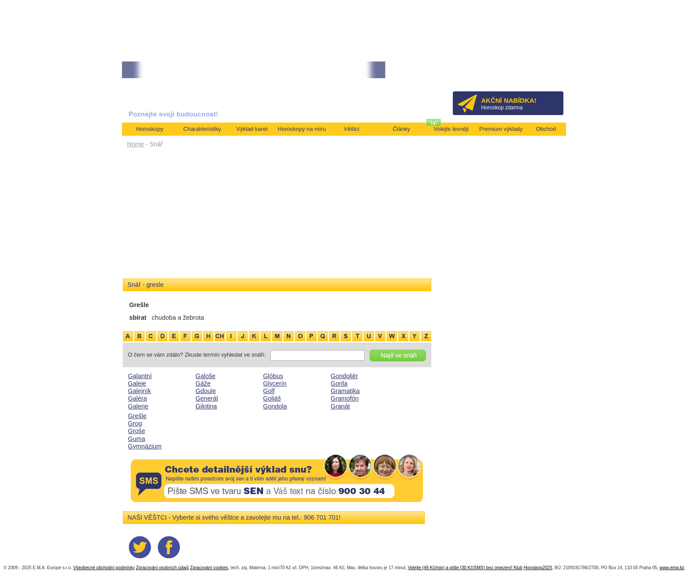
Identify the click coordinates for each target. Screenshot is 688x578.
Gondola (275, 406)
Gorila (339, 383)
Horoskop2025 (537, 567)
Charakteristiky (202, 129)
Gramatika (345, 390)
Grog (135, 423)
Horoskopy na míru (302, 129)
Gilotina (206, 406)
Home (135, 144)
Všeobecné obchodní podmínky (104, 567)
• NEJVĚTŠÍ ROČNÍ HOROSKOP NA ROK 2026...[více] (283, 70)
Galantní (140, 375)
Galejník (139, 390)
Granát (340, 406)
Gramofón (345, 398)
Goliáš (272, 398)
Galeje (137, 383)
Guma (136, 438)
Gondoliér (344, 375)
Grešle (137, 415)
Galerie (138, 406)
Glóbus (273, 375)
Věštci (351, 129)
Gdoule (206, 390)
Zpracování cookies (209, 567)
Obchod (546, 129)
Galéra (137, 398)
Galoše (206, 375)
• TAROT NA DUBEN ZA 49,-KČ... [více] (168, 70)
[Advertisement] (277, 216)
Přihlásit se (542, 72)
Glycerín (275, 383)
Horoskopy (149, 129)
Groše (136, 430)
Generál (207, 398)
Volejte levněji (451, 129)
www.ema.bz (671, 567)
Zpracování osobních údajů (162, 567)
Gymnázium (145, 446)
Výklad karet (252, 129)
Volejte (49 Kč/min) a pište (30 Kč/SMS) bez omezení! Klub (465, 567)
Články (401, 129)
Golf (269, 390)
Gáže (203, 383)
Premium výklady (501, 129)
